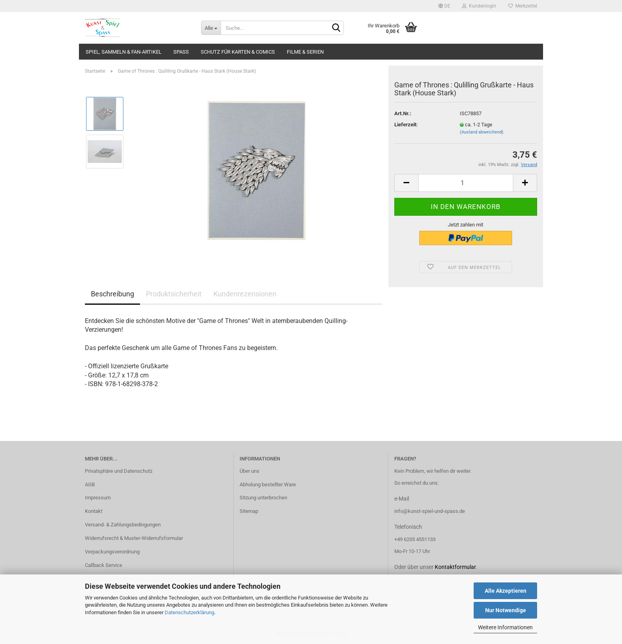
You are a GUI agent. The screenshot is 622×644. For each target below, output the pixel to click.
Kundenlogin (479, 6)
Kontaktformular (455, 567)
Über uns (249, 471)
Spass (181, 52)
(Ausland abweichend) (481, 132)
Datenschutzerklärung (189, 612)
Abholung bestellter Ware (268, 484)
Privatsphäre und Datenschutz (118, 471)
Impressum (98, 498)
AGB (90, 484)
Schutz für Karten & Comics (238, 52)
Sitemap (249, 511)
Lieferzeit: (406, 125)
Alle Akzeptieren (505, 591)
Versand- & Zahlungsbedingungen (123, 525)
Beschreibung (112, 294)
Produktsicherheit (174, 294)
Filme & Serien (305, 52)
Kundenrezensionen (244, 294)
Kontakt (93, 511)
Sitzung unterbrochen (263, 498)
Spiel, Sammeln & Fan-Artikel (123, 52)
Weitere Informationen (505, 627)
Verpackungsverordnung (112, 552)
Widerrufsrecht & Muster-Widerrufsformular (134, 538)
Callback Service (103, 565)
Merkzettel (522, 6)
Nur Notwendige (505, 610)
